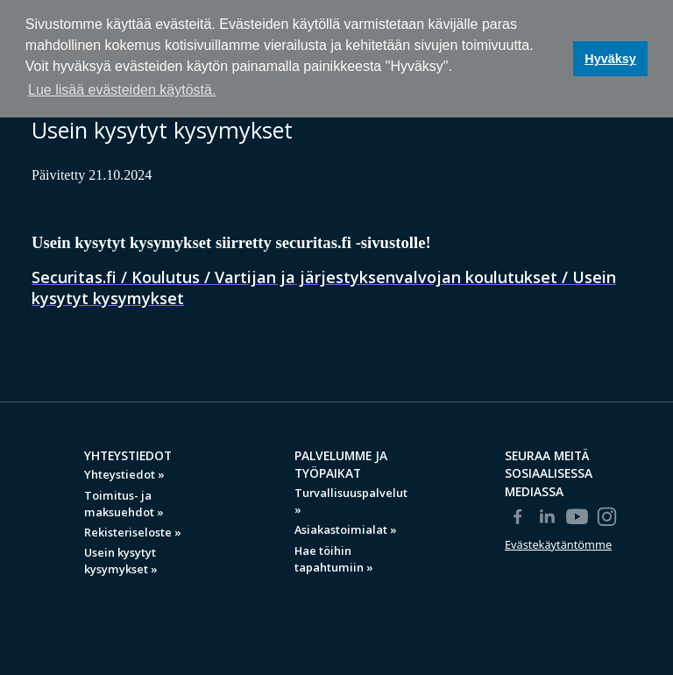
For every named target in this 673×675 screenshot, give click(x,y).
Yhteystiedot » (124, 474)
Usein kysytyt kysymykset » (121, 560)
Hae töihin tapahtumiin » (333, 559)
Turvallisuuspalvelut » (350, 501)
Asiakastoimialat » (345, 529)
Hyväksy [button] (609, 59)
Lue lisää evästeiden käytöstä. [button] (122, 89)
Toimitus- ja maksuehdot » (124, 503)
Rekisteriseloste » (132, 532)
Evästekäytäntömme (558, 544)
